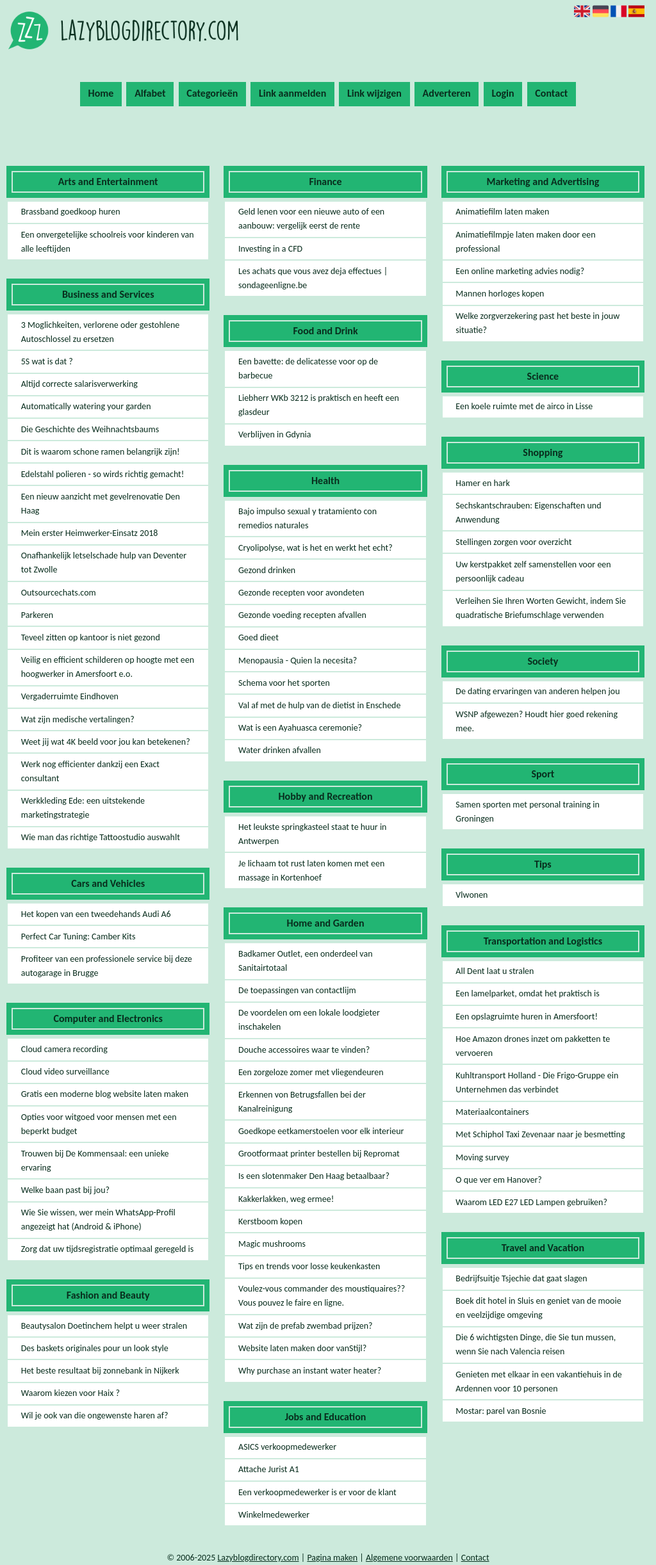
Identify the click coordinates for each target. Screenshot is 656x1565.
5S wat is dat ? (47, 361)
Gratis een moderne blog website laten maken (104, 1094)
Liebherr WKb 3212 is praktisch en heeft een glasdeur (318, 405)
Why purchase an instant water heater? (309, 1370)
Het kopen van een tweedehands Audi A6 (96, 914)
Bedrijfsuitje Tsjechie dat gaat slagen (521, 1278)
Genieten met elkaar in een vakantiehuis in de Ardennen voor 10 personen (538, 1381)
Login (502, 93)
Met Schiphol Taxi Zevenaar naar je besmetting (540, 1134)
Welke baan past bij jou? (65, 1190)
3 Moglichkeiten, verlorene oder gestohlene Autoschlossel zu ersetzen (100, 332)
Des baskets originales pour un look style (94, 1348)
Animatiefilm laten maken (502, 211)
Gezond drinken (266, 570)
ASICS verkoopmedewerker (287, 1446)
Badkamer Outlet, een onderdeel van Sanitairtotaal (305, 960)
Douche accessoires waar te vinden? (304, 1049)
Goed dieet (258, 637)
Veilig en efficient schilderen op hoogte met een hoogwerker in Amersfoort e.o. (107, 666)
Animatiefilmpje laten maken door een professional (525, 241)
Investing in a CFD (270, 248)
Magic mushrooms (272, 1243)
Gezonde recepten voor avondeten (301, 592)
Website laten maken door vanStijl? (302, 1348)
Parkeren (37, 615)
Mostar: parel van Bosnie (500, 1411)
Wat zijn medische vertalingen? (78, 719)
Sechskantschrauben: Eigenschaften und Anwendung (528, 512)
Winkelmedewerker (273, 1514)
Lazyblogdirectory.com (258, 1557)
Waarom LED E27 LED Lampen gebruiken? (531, 1202)
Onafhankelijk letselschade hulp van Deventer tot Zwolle (104, 562)
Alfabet (150, 93)
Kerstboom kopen (270, 1221)
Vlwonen (471, 894)
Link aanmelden (292, 93)
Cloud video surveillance (65, 1071)
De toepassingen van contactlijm (297, 990)
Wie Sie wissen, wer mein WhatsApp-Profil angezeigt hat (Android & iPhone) (98, 1219)
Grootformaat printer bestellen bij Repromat (319, 1153)
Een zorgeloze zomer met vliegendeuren (311, 1072)
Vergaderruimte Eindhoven (70, 696)
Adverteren (447, 93)
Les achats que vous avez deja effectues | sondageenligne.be (313, 278)
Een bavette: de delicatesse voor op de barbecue (308, 368)
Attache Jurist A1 (268, 1469)
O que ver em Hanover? (498, 1179)
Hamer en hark (482, 483)
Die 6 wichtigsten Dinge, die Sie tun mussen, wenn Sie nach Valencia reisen (535, 1344)
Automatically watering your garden (86, 406)
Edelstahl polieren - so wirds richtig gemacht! (102, 474)
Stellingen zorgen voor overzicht (513, 542)
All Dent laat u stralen (494, 971)
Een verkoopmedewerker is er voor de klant (317, 1492)
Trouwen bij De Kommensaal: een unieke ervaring (95, 1160)
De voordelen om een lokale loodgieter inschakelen (309, 1019)
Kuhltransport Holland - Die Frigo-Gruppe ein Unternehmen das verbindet (536, 1082)
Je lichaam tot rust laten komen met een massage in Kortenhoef (311, 870)
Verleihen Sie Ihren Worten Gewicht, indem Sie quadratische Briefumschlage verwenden (540, 608)
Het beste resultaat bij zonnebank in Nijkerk (100, 1370)
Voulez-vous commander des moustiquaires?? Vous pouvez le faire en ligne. (321, 1295)
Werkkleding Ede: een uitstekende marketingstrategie (83, 807)
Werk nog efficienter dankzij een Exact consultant (90, 771)
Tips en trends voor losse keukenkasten (309, 1266)
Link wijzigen (374, 93)
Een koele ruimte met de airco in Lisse (524, 406)
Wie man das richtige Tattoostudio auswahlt (100, 837)
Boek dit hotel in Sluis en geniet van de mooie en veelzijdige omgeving (538, 1307)
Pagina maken (332, 1557)
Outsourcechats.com (58, 592)
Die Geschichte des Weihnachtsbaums (90, 429)
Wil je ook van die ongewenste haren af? (94, 1415)
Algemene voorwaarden (409, 1557)
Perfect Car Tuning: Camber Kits (78, 936)
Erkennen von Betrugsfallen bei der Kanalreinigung (302, 1101)
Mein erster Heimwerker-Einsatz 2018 (89, 533)
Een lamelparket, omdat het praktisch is (527, 993)
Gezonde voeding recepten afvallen (302, 615)
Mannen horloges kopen (499, 293)
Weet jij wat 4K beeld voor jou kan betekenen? (105, 741)
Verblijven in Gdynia (274, 434)
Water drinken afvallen (279, 750)
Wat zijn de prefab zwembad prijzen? (305, 1325)
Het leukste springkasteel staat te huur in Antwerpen (312, 834)
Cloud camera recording (64, 1049)
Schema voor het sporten (284, 682)
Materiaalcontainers (492, 1112)
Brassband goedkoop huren (70, 211)
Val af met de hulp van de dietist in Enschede (319, 705)
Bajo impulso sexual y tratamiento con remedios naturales (307, 518)
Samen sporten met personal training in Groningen (527, 811)
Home (101, 93)
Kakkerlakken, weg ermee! (286, 1199)
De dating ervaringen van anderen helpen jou (537, 691)
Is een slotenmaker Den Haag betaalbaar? (314, 1176)
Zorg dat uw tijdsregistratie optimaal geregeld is (107, 1249)
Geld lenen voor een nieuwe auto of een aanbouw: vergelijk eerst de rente (311, 218)
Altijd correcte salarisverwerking (79, 383)
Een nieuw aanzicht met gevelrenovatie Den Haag (100, 503)
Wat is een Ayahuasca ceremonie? (300, 727)
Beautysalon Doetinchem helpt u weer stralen (104, 1325)
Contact (551, 93)
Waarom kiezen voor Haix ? (70, 1393)
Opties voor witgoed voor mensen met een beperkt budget (99, 1124)
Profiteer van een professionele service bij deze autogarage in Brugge (106, 965)
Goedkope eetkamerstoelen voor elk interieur (321, 1131)
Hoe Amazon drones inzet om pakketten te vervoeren (532, 1046)
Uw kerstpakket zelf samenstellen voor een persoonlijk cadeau (533, 571)
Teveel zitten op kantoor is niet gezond (90, 637)
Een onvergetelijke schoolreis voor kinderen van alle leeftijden (107, 241)
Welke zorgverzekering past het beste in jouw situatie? (537, 323)
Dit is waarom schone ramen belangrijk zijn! (100, 451)
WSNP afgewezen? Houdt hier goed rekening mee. (536, 721)
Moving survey (482, 1157)
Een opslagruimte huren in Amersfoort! (526, 1016)
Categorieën (212, 93)
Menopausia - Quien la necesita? (297, 660)
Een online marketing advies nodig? (519, 271)
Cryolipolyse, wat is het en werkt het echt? (315, 547)
